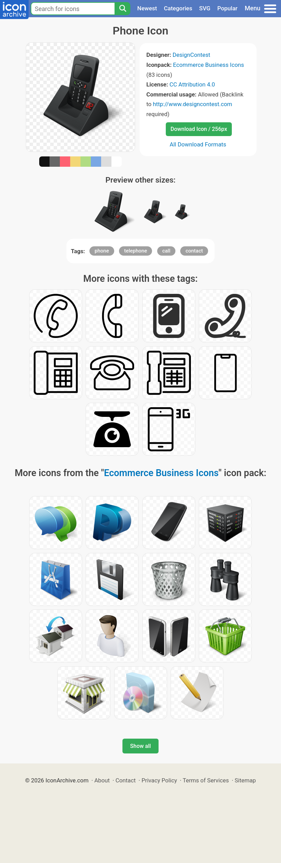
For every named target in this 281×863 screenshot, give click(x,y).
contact (194, 251)
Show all (140, 746)
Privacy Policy (159, 780)
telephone (135, 251)
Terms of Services (206, 780)
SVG (204, 8)
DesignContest (191, 54)
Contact (126, 780)
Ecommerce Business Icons (208, 64)
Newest (147, 8)
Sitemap (245, 780)
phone (102, 251)
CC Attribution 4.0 (192, 84)
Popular (227, 8)
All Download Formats (198, 144)
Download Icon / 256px (199, 129)
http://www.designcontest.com (192, 104)
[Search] (122, 8)
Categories (178, 8)
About (102, 780)
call (166, 251)
